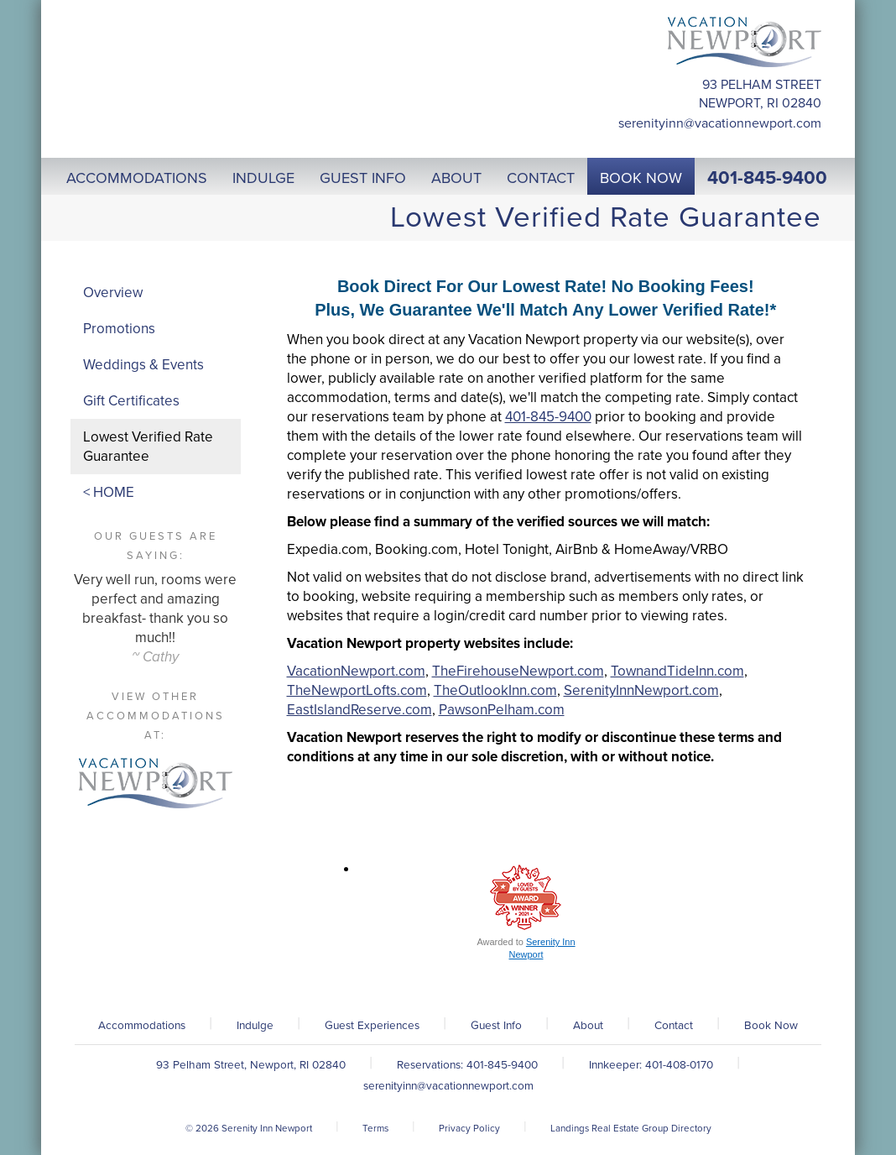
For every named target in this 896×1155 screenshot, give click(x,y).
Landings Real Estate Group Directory (630, 1128)
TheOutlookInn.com (495, 690)
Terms (375, 1128)
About (588, 1025)
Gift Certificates (131, 401)
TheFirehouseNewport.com (518, 671)
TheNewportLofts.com (357, 690)
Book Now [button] (641, 178)
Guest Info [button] (363, 178)
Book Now (771, 1025)
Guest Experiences (372, 1025)
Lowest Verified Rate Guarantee (148, 446)
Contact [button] (541, 178)
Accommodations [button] (136, 178)
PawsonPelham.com (502, 710)
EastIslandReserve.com (359, 710)
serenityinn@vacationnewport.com (719, 123)
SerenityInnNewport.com (641, 690)
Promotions (119, 328)
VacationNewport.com (356, 671)
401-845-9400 (767, 178)
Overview (113, 292)
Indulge (255, 1025)
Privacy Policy (469, 1128)
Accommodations (141, 1025)
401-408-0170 (679, 1065)
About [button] (456, 178)
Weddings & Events (143, 365)
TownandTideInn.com (677, 671)
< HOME (108, 492)
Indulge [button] (263, 178)
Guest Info (496, 1025)
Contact (673, 1025)
